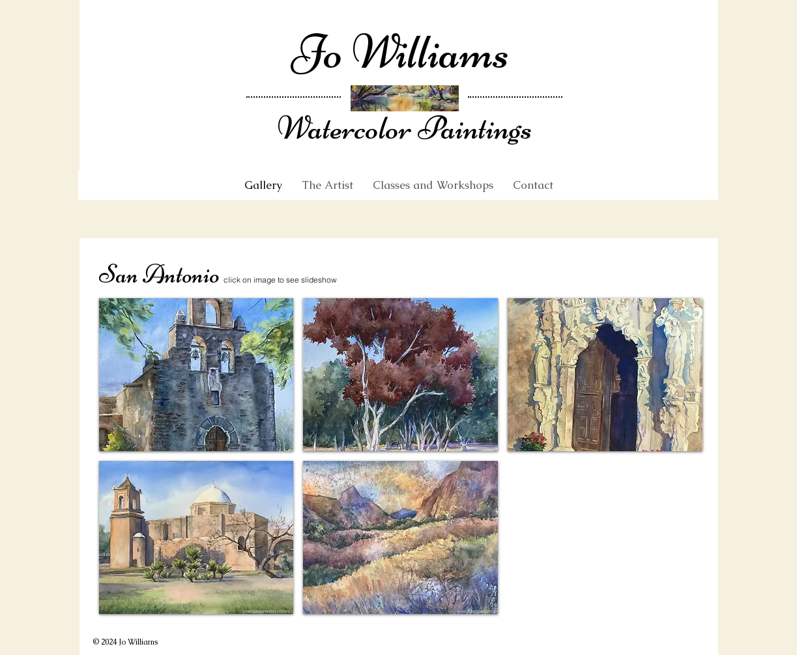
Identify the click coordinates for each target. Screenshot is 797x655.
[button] (196, 374)
